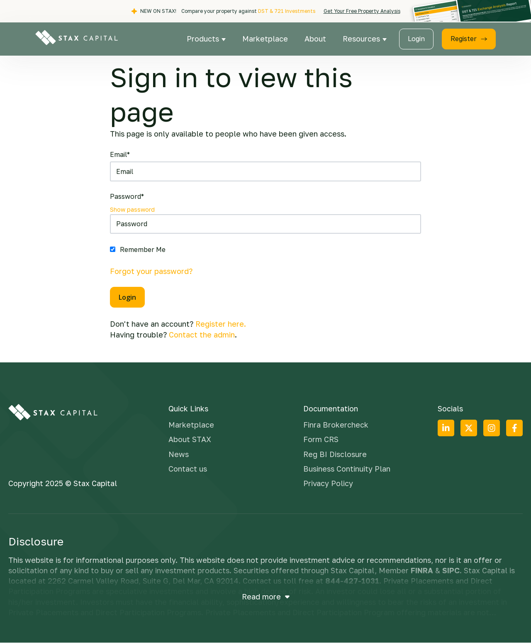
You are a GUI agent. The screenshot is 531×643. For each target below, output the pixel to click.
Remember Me (143, 249)
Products (204, 38)
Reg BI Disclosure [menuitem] (335, 454)
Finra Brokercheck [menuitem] (335, 424)
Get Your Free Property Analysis (362, 11)
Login (416, 38)
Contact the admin (202, 334)
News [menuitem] (178, 454)
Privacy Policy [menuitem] (328, 483)
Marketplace (265, 38)
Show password (132, 209)
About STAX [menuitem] (189, 439)
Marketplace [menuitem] (191, 424)
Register (469, 38)
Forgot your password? (151, 271)
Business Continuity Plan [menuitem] (346, 468)
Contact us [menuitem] (187, 468)
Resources (362, 38)
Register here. (220, 323)
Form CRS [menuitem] (321, 439)
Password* (127, 196)
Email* (120, 154)
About (315, 38)
